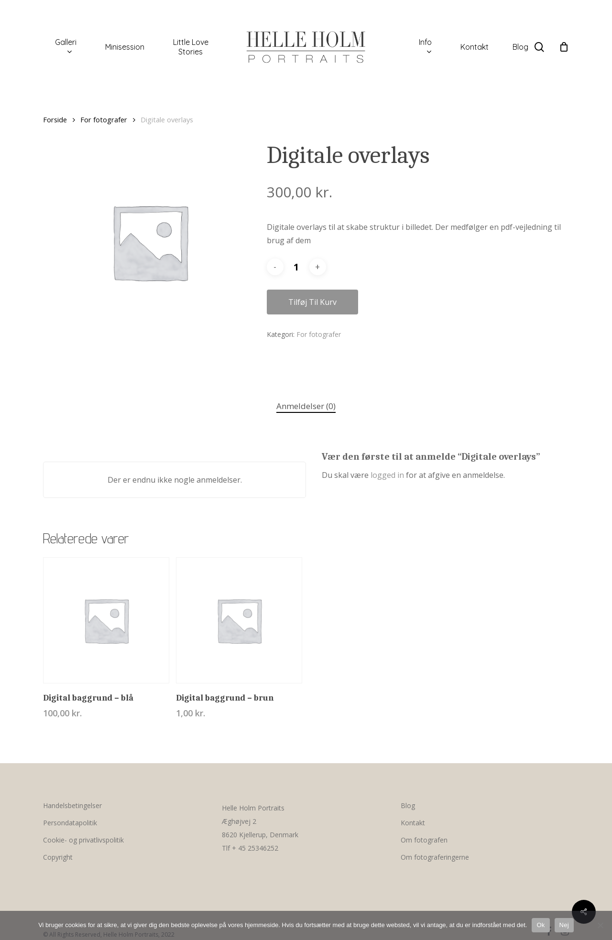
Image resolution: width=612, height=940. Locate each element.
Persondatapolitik (70, 822)
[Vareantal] (296, 267)
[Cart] (563, 47)
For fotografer (103, 119)
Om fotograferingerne (435, 857)
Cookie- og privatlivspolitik (83, 839)
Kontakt (413, 822)
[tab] (306, 406)
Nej (564, 925)
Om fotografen (424, 839)
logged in (387, 475)
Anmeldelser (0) (306, 405)
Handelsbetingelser (72, 805)
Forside (55, 119)
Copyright (58, 857)
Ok (540, 925)
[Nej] (600, 925)
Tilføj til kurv (312, 302)
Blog (408, 805)
